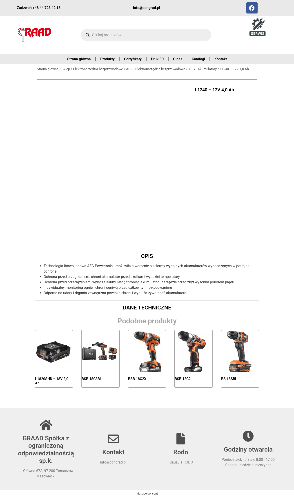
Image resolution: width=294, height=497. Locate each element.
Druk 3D (157, 59)
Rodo (180, 452)
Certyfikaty (133, 59)
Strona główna (79, 59)
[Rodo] (180, 438)
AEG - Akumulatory (202, 69)
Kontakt (220, 59)
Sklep (66, 69)
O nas (177, 59)
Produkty (107, 59)
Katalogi (198, 59)
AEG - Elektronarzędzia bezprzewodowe (155, 69)
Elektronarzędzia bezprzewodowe (98, 69)
